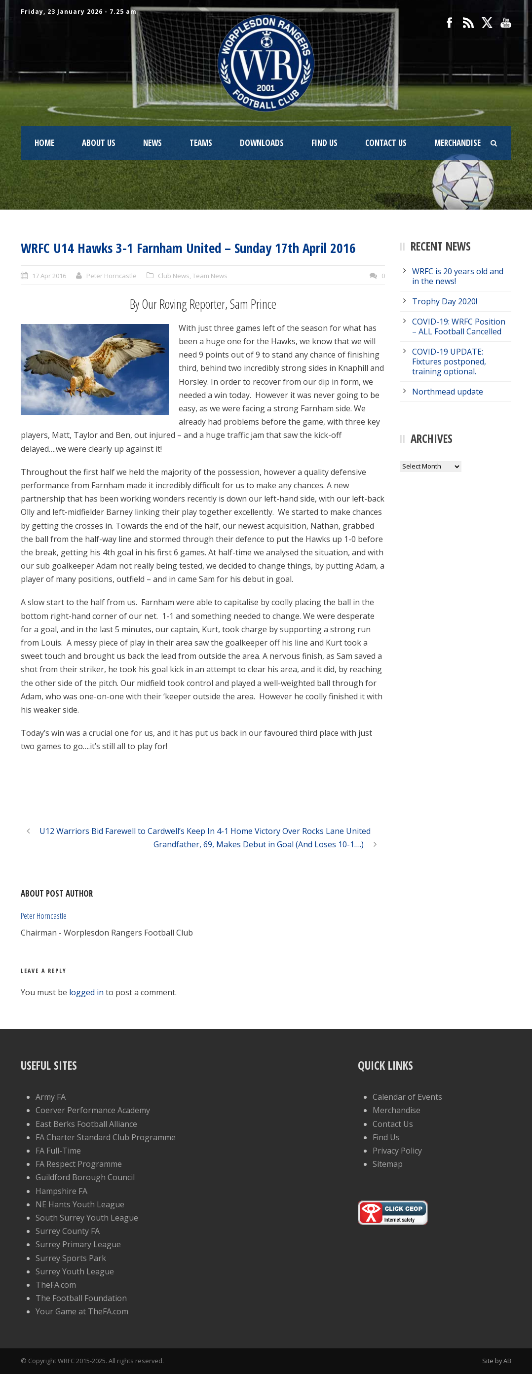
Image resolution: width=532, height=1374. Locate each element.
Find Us (324, 142)
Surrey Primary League (78, 1244)
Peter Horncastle (111, 275)
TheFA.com (56, 1284)
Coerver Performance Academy (93, 1110)
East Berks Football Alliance (86, 1124)
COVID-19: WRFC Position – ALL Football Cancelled (458, 326)
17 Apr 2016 (49, 275)
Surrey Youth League (75, 1271)
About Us (98, 142)
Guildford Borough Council (85, 1177)
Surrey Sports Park (71, 1258)
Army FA (51, 1096)
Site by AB (496, 1360)
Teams (201, 142)
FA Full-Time (58, 1150)
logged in (86, 992)
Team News (210, 275)
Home (44, 142)
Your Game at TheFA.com (82, 1311)
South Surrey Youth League (87, 1217)
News (152, 142)
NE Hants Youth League (80, 1204)
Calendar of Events (407, 1096)
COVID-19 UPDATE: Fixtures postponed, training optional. (449, 361)
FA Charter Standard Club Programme (106, 1137)
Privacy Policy (397, 1150)
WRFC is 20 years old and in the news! (457, 276)
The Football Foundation (81, 1298)
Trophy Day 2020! (444, 301)
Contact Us (386, 142)
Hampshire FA (61, 1191)
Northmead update (447, 391)
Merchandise (457, 142)
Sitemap (388, 1163)
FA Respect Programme (79, 1163)
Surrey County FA (68, 1231)
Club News (174, 275)
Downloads (262, 142)
